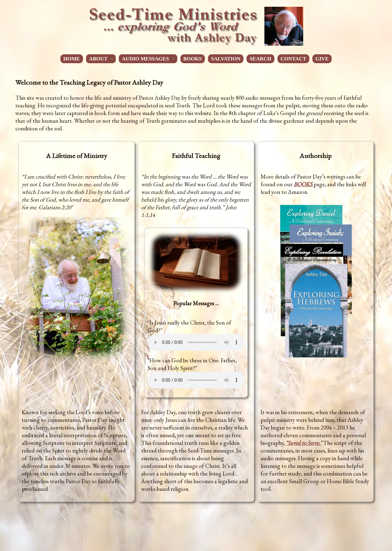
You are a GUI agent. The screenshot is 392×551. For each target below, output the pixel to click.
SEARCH (260, 59)
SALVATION (225, 59)
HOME (71, 59)
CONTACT (293, 59)
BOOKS (192, 59)
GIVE (322, 59)
